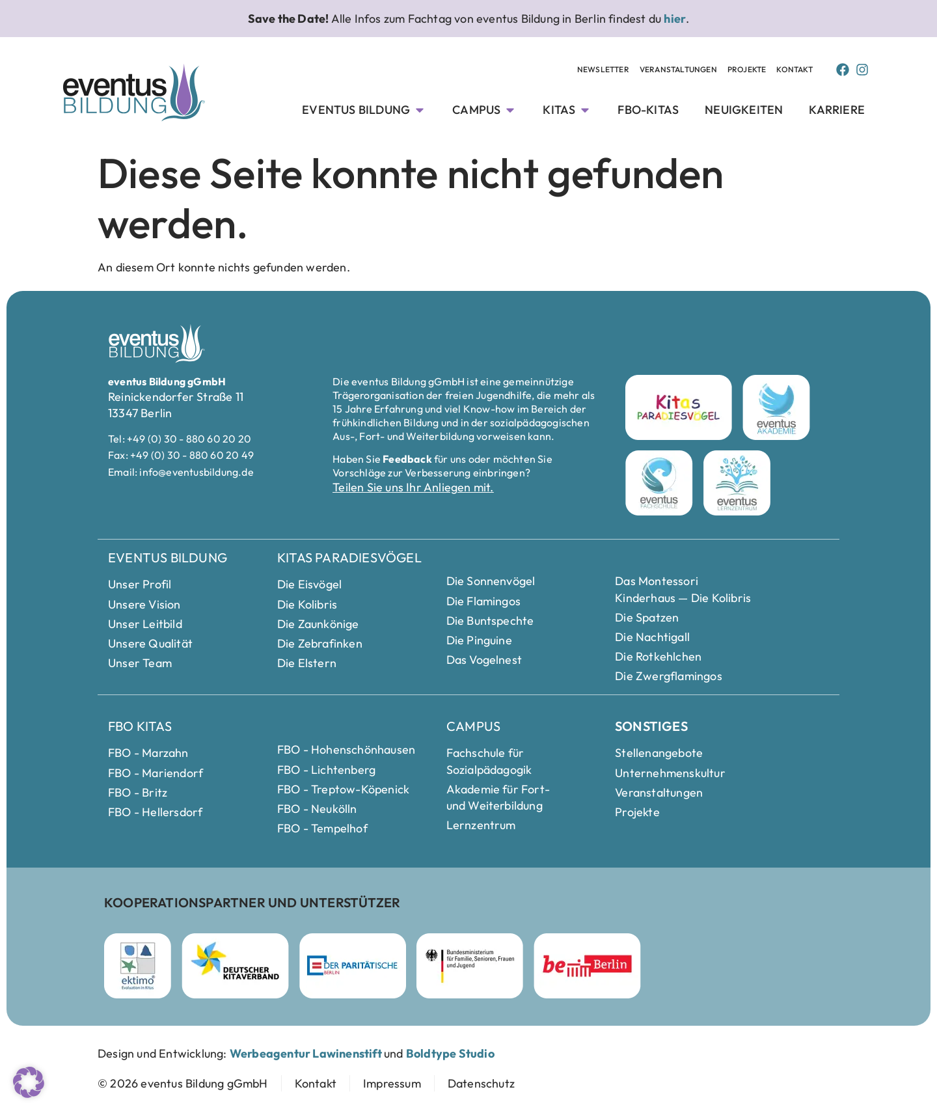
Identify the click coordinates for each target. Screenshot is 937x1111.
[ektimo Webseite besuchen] (137, 965)
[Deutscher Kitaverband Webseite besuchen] (235, 965)
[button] (28, 1082)
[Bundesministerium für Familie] (469, 965)
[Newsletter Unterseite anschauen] (603, 69)
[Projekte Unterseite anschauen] (747, 69)
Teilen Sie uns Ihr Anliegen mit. (413, 487)
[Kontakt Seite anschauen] (794, 69)
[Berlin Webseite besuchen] (587, 965)
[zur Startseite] (183, 1083)
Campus (473, 726)
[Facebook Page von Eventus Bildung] (842, 69)
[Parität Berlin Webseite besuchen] (352, 965)
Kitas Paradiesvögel (349, 557)
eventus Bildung (167, 557)
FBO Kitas (140, 726)
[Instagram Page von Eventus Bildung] (862, 69)
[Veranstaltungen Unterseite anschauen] (678, 69)
